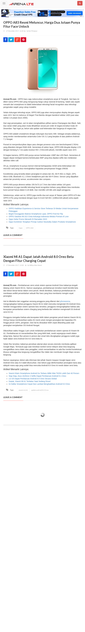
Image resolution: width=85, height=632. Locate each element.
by (26, 31)
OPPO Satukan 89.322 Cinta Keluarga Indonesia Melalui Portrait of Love (39, 216)
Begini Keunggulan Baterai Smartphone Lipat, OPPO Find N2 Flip (36, 214)
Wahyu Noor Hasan (35, 265)
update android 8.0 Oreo (40, 390)
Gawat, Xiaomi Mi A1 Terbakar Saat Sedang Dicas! (30, 381)
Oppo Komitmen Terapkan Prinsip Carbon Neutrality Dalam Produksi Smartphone (42, 222)
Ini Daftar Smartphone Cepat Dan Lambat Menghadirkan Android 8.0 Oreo (39, 384)
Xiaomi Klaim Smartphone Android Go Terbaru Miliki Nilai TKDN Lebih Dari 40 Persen (44, 373)
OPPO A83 (30, 228)
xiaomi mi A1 (23, 390)
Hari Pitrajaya (32, 31)
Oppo (20, 228)
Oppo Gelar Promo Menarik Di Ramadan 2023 (28, 219)
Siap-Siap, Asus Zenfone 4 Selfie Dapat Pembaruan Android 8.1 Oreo (37, 376)
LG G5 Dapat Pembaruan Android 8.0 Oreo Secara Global (33, 379)
